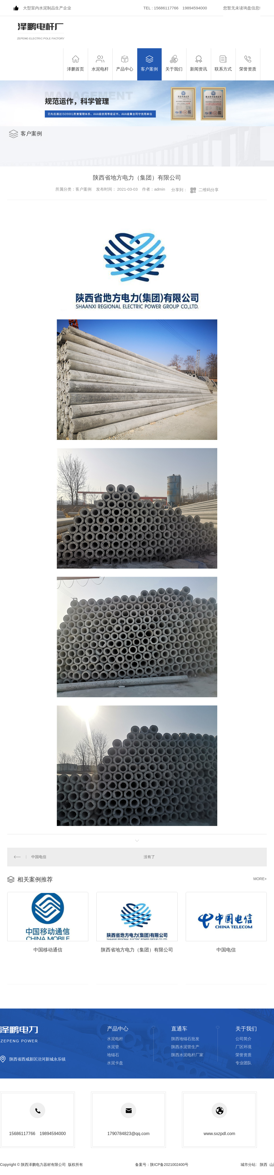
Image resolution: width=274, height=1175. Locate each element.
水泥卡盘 (115, 1063)
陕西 (263, 1165)
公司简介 (243, 1039)
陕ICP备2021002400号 (169, 1165)
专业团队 (243, 1063)
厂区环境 (243, 1047)
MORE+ (260, 879)
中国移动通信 (47, 950)
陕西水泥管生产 (185, 1047)
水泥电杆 (115, 1039)
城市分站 (248, 1165)
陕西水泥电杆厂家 (187, 1055)
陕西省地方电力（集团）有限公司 (137, 950)
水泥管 (113, 1047)
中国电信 (38, 857)
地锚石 (113, 1055)
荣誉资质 (243, 1055)
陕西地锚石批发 (185, 1039)
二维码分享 (209, 189)
